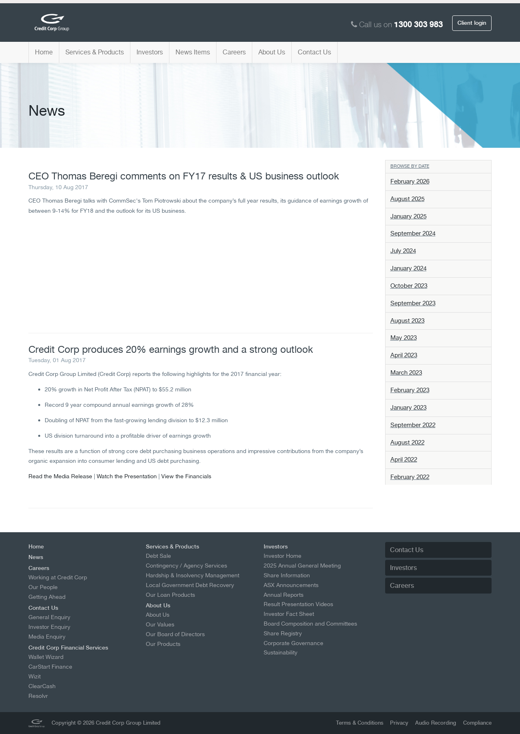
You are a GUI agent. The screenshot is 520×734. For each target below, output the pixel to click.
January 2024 (408, 268)
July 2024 (403, 251)
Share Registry (283, 633)
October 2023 (408, 285)
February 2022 (409, 477)
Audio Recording (435, 723)
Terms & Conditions (360, 723)
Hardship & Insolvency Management (192, 575)
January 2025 (408, 216)
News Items (193, 52)
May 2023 (403, 337)
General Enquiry (49, 617)
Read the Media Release (60, 476)
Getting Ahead (46, 597)
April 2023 (403, 355)
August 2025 (407, 199)
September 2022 (413, 425)
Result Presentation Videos (298, 604)
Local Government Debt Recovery (190, 585)
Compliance (477, 723)
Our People (43, 587)
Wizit (34, 676)
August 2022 (407, 442)
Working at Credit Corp (57, 577)
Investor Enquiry (49, 627)
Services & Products (94, 52)
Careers (234, 52)
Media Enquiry (46, 636)
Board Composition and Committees (310, 623)
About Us (271, 52)
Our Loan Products (170, 595)
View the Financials (186, 476)
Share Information (287, 575)
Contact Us (314, 52)
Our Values (160, 624)
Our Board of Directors (175, 634)
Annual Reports (283, 595)
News (35, 557)
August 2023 (407, 320)
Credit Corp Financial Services (68, 647)
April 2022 (403, 459)
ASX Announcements (291, 585)
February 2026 (409, 181)
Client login (471, 22)
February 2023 (409, 390)
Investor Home (282, 556)
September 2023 (413, 303)
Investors (149, 52)
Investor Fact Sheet (289, 614)
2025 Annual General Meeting (302, 565)
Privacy (399, 723)
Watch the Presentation (127, 476)
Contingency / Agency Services (186, 565)
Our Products (163, 644)
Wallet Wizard (45, 657)
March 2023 (406, 372)
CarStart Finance (50, 666)
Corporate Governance (293, 643)
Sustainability (280, 652)
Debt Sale (158, 556)
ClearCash (42, 686)
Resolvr (38, 696)
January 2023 (408, 407)
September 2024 (413, 233)
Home (44, 52)
